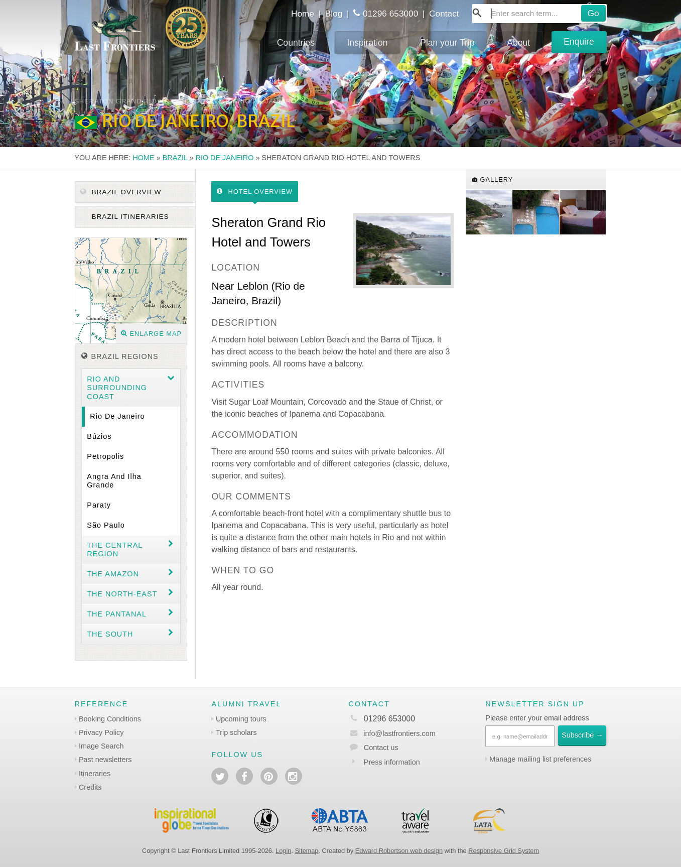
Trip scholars (236, 732)
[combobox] (539, 13)
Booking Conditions (110, 719)
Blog (334, 14)
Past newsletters (105, 760)
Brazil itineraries (129, 216)
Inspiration (367, 43)
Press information (392, 762)
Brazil (175, 158)
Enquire (579, 42)
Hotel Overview (255, 191)
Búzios (99, 436)
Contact (444, 14)
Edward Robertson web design (399, 850)
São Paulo (105, 525)
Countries (296, 43)
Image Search (101, 746)
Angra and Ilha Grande (114, 480)
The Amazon (113, 574)
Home (302, 14)
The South (110, 634)
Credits (90, 787)
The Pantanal (117, 614)
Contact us (381, 748)
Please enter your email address (537, 718)
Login (283, 850)
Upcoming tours (241, 719)
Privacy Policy (101, 732)
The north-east (122, 594)
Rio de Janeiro (225, 158)
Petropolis (105, 456)
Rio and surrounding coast (117, 388)
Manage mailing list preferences (540, 759)
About (518, 43)
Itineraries (94, 774)
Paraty (99, 505)
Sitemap (307, 850)
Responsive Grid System (503, 850)
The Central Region (115, 549)
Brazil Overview (121, 192)
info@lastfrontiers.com (391, 733)
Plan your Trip (447, 43)
